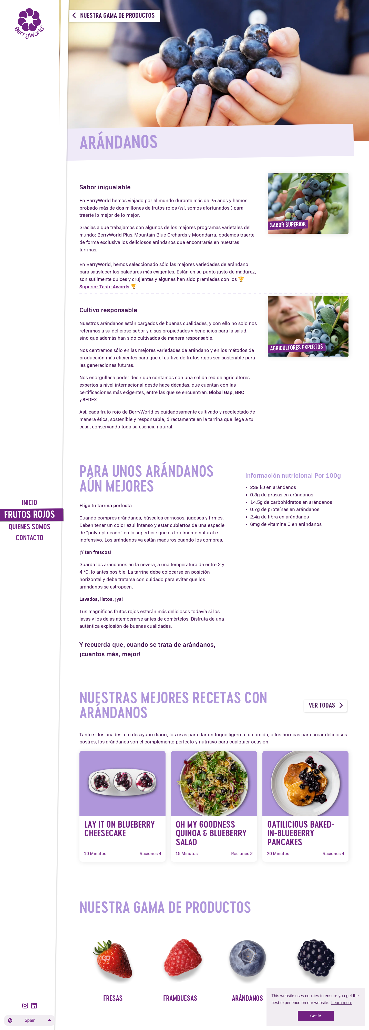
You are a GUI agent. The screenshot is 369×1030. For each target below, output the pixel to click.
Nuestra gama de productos (114, 15)
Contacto (29, 538)
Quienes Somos (29, 527)
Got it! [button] (315, 1016)
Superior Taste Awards (104, 287)
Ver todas (326, 705)
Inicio (29, 503)
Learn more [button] (341, 1002)
